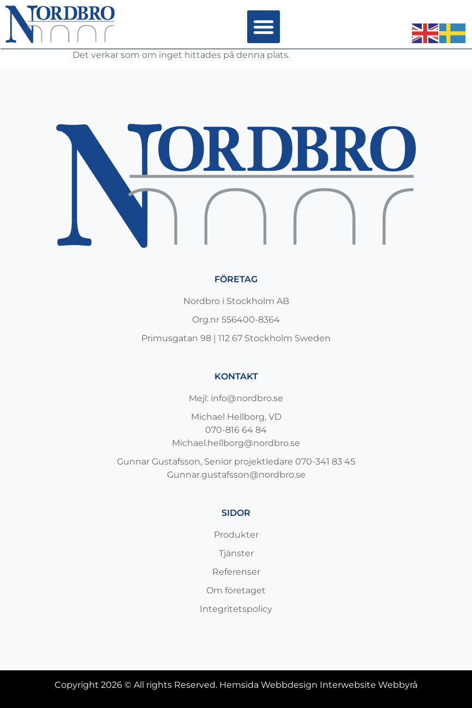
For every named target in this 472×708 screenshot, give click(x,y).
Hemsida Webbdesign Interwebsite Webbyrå (318, 685)
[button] (263, 26)
